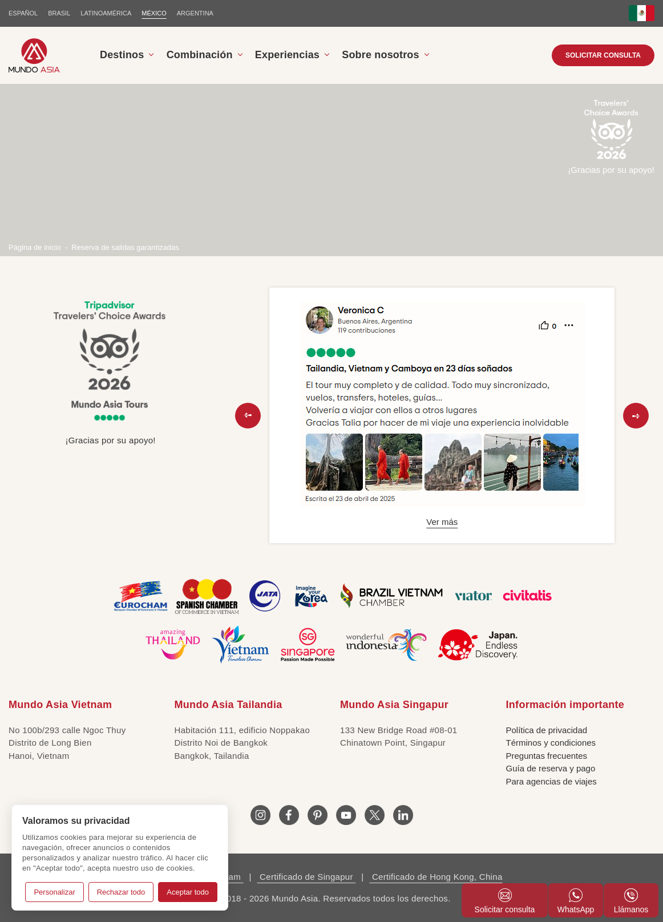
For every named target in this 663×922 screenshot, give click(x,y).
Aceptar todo (188, 892)
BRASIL (59, 13)
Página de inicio (35, 247)
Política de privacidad (547, 730)
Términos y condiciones (551, 742)
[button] (248, 415)
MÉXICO (154, 13)
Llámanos (631, 901)
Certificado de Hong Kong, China (435, 876)
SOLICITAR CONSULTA (603, 55)
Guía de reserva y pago (551, 768)
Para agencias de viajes (551, 781)
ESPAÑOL (23, 13)
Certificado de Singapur (306, 876)
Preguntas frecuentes (547, 756)
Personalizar (54, 892)
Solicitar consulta (505, 901)
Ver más (442, 522)
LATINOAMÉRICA (105, 13)
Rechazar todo (121, 892)
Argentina (195, 13)
